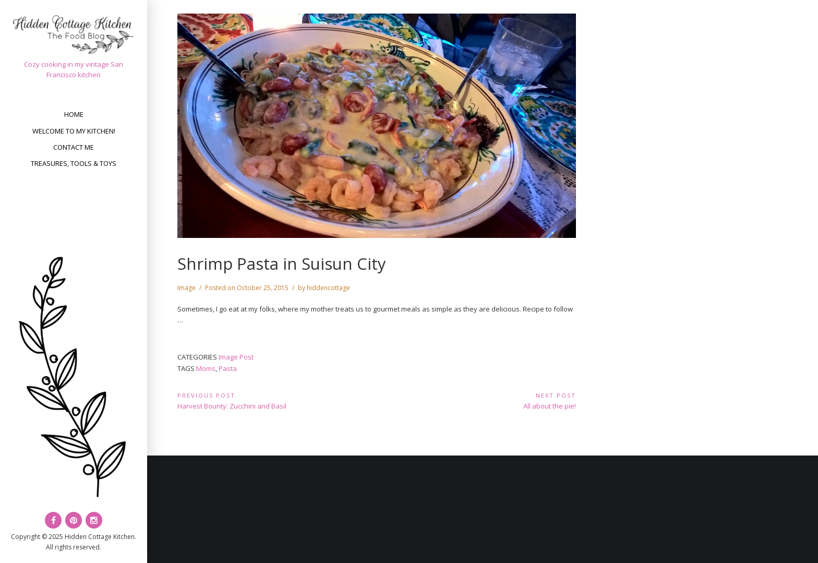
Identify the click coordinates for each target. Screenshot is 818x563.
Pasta (228, 368)
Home (73, 114)
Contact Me (73, 147)
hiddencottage (328, 287)
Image (186, 287)
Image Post (236, 357)
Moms (205, 368)
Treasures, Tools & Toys (73, 163)
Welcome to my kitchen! (73, 131)
